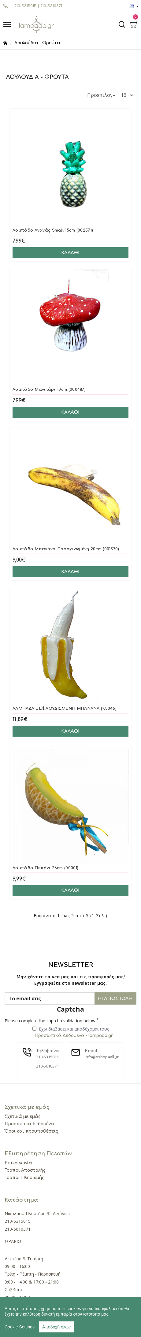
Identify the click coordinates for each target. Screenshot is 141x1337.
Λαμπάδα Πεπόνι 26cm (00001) (45, 868)
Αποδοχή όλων (56, 1326)
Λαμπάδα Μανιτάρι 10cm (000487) (49, 389)
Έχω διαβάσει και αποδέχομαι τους (73, 1032)
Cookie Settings (20, 1326)
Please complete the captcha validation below (50, 1021)
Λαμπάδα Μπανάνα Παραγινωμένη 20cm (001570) (66, 549)
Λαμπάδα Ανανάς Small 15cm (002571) (53, 230)
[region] (70, 1317)
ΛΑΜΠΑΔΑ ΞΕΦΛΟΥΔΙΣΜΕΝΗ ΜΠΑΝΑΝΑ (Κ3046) (65, 708)
